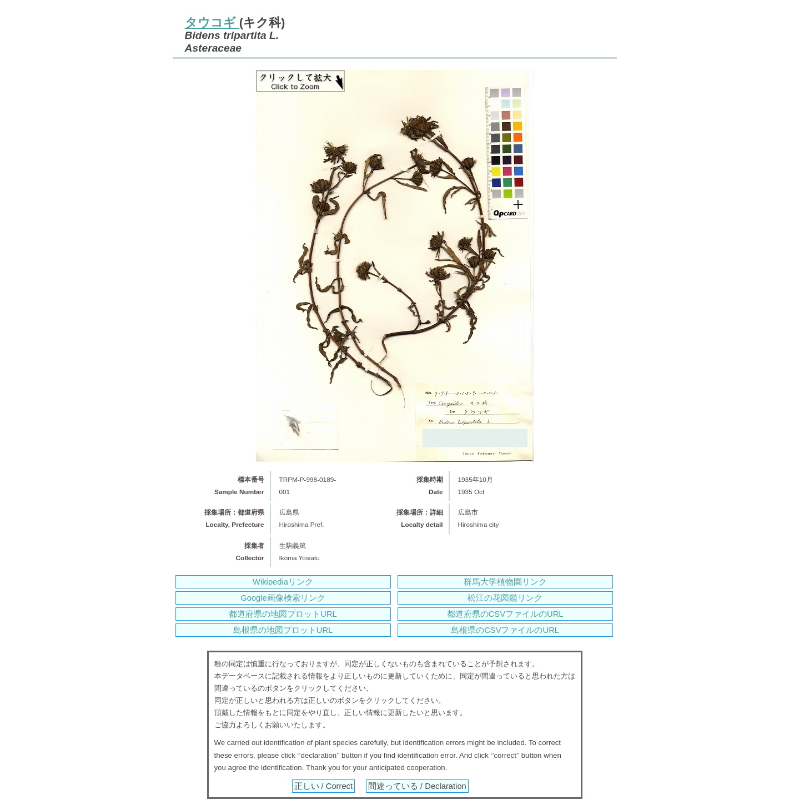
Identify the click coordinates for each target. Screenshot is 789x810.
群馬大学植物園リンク (505, 581)
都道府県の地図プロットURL (282, 614)
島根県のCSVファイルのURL (505, 630)
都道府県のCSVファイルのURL (505, 614)
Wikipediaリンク (283, 581)
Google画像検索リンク (282, 597)
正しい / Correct (323, 786)
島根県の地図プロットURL (283, 630)
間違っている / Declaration (417, 786)
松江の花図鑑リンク (505, 597)
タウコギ (212, 22)
